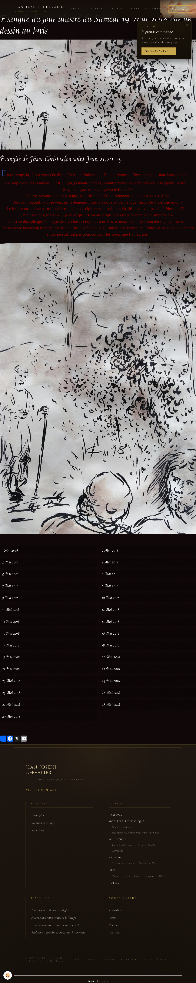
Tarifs (139, 9)
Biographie (37, 815)
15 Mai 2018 (11, 633)
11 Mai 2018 (10, 610)
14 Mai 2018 (110, 621)
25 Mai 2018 (11, 693)
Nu (153, 863)
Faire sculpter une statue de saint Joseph (55, 925)
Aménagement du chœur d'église (50, 910)
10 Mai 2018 (111, 598)
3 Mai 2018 (10, 562)
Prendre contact (41, 790)
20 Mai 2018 (111, 657)
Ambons (127, 827)
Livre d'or (114, 933)
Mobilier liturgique (126, 821)
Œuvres (97, 9)
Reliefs (151, 845)
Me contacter (157, 51)
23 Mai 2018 (11, 681)
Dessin (114, 870)
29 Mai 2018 (11, 716)
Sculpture (117, 839)
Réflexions (37, 830)
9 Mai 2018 (10, 598)
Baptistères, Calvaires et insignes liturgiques (135, 832)
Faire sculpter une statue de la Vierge (53, 917)
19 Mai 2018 (11, 657)
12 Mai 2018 (110, 610)
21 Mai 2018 (11, 669)
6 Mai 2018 (110, 574)
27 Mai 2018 (11, 704)
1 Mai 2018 (10, 550)
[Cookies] (8, 975)
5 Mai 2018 (10, 574)
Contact (180, 9)
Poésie (114, 883)
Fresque (115, 815)
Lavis (137, 876)
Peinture (116, 857)
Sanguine (149, 876)
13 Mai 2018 (11, 621)
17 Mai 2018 (11, 645)
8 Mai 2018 (110, 586)
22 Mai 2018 (111, 669)
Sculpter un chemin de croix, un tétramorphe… (59, 932)
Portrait (143, 863)
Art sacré (130, 863)
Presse (158, 9)
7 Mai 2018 (10, 586)
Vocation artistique (43, 823)
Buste (140, 845)
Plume (114, 876)
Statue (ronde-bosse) (122, 845)
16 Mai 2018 (111, 633)
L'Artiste (77, 9)
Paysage (115, 863)
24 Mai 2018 (111, 681)
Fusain (126, 876)
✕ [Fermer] (187, 25)
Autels (114, 827)
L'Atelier (117, 9)
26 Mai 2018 (111, 693)
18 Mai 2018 (111, 645)
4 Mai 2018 (110, 562)
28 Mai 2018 (111, 704)
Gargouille (117, 850)
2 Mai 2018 (110, 550)
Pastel (162, 876)
